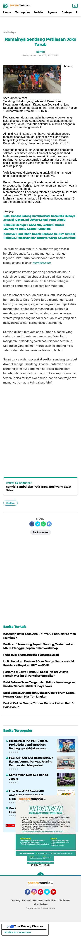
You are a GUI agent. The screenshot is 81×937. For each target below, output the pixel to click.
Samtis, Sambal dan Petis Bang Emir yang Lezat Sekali (38, 488)
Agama (52, 12)
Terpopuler (22, 12)
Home (7, 12)
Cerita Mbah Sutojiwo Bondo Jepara (28, 776)
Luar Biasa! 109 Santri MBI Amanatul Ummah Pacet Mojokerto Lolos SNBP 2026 (28, 795)
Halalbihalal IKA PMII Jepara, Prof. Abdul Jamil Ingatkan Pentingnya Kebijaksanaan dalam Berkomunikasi (28, 744)
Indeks (38, 12)
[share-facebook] (31, 523)
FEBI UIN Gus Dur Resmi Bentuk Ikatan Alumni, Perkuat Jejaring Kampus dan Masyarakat (31, 761)
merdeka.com (42, 262)
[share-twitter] (37, 523)
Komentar (40, 532)
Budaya (66, 12)
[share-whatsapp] (43, 523)
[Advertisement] (40, 21)
